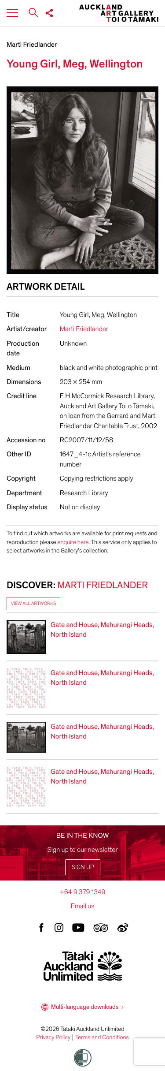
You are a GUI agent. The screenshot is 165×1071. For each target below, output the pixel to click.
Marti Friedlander (32, 44)
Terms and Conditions (102, 1037)
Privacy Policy (53, 1037)
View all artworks (33, 603)
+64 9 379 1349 (82, 892)
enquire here (72, 542)
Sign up (83, 867)
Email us (83, 906)
